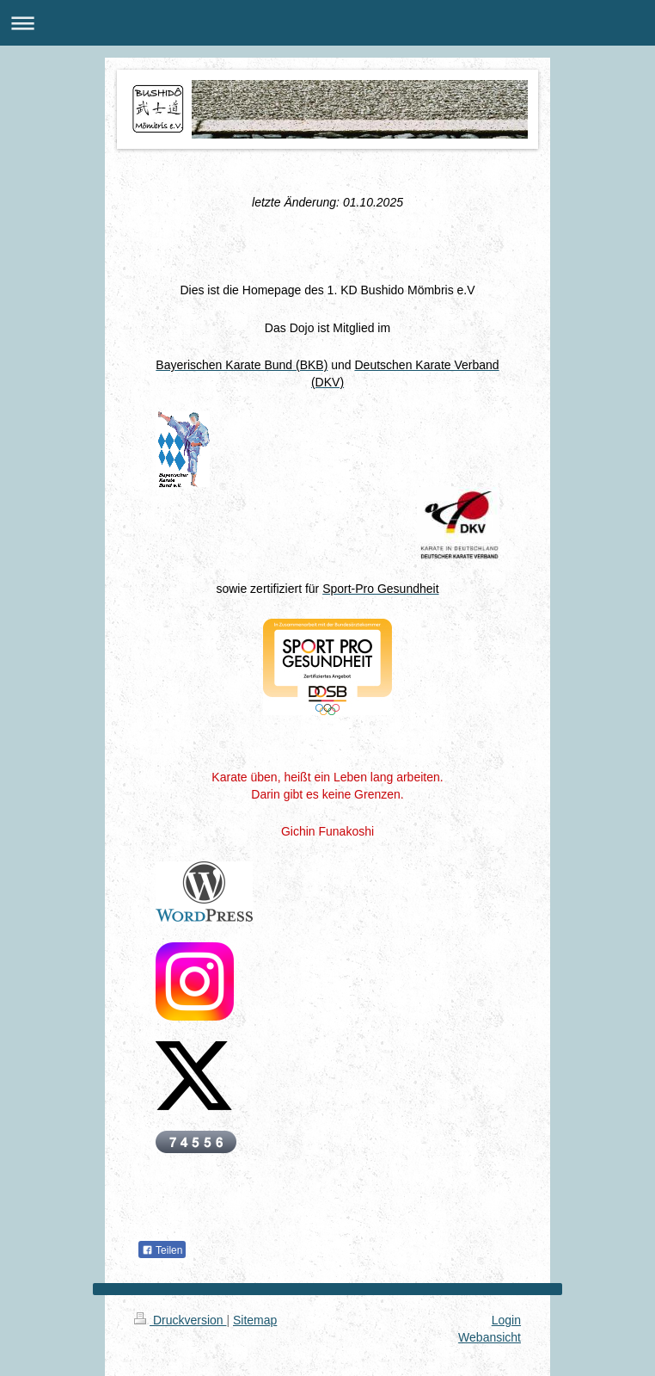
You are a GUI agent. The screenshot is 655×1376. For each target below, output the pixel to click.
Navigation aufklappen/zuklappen (327, 22)
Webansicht (489, 1337)
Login (506, 1320)
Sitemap (255, 1320)
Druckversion (180, 1320)
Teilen (162, 1250)
